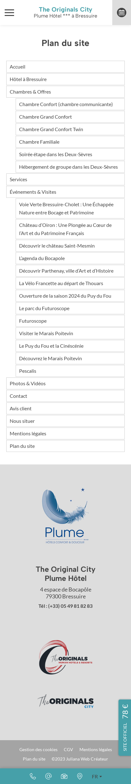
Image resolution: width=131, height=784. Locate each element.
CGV (68, 749)
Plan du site (22, 446)
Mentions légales (28, 433)
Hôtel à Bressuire (28, 79)
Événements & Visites (33, 192)
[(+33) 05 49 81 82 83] (33, 776)
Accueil (17, 66)
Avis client (21, 408)
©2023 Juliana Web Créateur (80, 758)
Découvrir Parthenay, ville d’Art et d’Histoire (66, 271)
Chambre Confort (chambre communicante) (66, 104)
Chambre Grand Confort (45, 117)
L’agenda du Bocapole (42, 258)
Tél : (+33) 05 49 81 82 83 (65, 606)
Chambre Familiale (39, 142)
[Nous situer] (80, 776)
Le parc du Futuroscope (44, 308)
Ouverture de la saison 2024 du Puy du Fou (65, 296)
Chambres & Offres (30, 92)
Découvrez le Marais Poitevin (50, 358)
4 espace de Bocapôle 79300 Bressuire (65, 593)
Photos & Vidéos (28, 383)
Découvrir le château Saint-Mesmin (57, 246)
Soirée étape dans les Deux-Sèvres (55, 154)
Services (18, 179)
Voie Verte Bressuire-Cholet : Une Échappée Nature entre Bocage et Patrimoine (66, 208)
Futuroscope (33, 321)
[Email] (48, 776)
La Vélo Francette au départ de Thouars (61, 283)
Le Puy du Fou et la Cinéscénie (51, 346)
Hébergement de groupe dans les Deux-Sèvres (68, 167)
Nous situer (22, 421)
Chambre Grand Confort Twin (51, 129)
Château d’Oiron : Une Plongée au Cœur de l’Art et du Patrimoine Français (65, 229)
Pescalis (27, 371)
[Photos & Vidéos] (64, 776)
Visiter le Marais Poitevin (46, 333)
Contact (18, 396)
